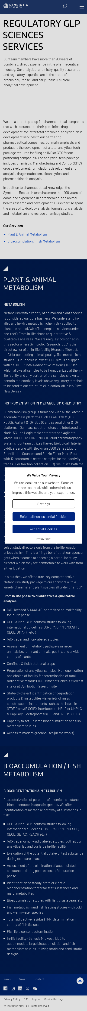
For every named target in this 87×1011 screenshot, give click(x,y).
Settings (43, 504)
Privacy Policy (43, 538)
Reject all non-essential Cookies (43, 516)
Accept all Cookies (43, 529)
